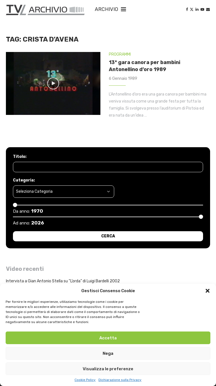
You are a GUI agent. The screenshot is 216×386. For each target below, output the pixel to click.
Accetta (108, 337)
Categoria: (24, 180)
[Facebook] (187, 9)
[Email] (208, 9)
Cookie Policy (85, 380)
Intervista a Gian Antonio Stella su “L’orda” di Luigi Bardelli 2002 (63, 281)
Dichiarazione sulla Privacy (119, 380)
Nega (108, 353)
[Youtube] (202, 9)
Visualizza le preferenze (108, 368)
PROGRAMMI (120, 54)
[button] (207, 291)
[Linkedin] (197, 9)
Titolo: (19, 156)
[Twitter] (192, 9)
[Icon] (53, 83)
